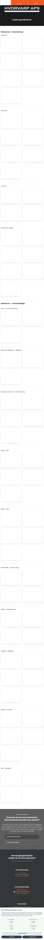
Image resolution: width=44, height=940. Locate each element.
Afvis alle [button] (11, 936)
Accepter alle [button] (32, 936)
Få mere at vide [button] (22, 933)
